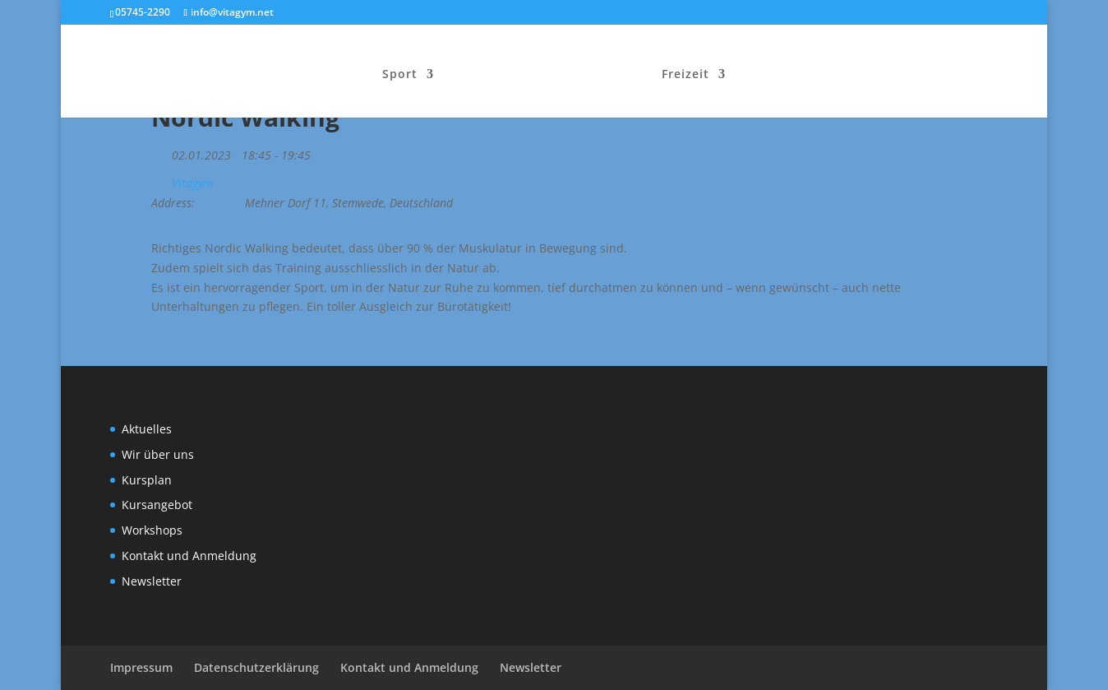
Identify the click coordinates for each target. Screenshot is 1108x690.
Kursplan (147, 480)
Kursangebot (157, 504)
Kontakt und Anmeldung (189, 555)
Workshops (152, 530)
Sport (400, 74)
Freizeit (685, 74)
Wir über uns (158, 454)
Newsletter (152, 581)
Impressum (141, 667)
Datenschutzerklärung (256, 667)
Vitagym (192, 183)
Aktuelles (147, 429)
